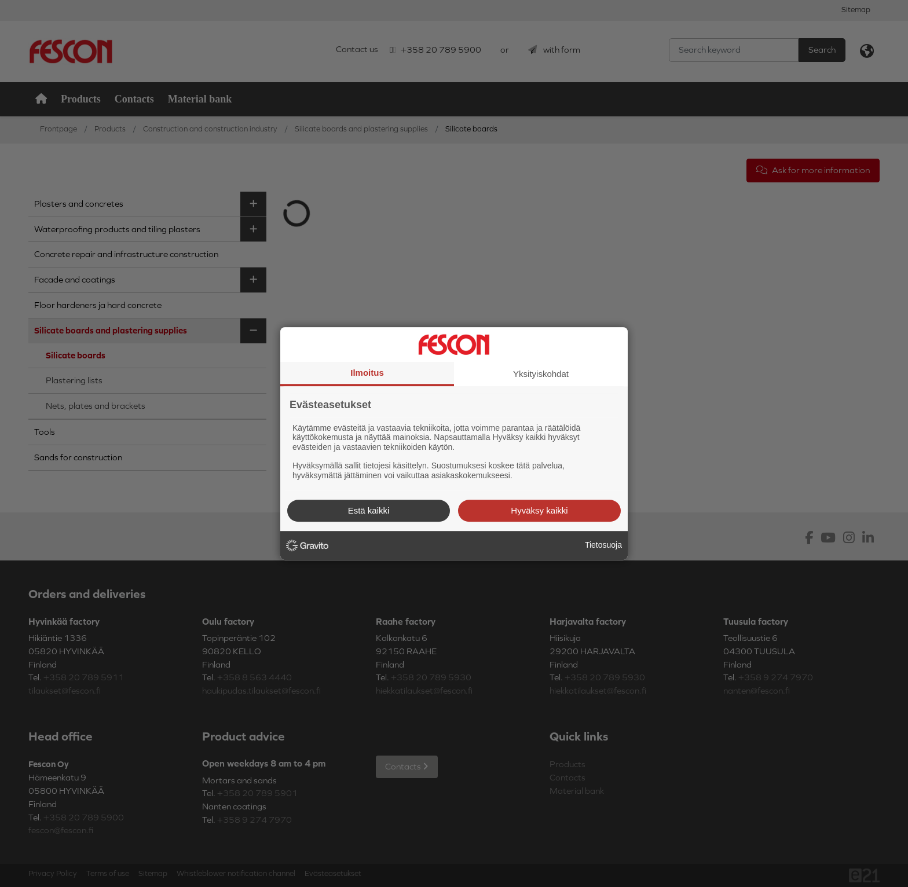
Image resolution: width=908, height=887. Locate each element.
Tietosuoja (603, 544)
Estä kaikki (369, 510)
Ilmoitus (367, 372)
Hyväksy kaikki (539, 510)
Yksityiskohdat (541, 374)
